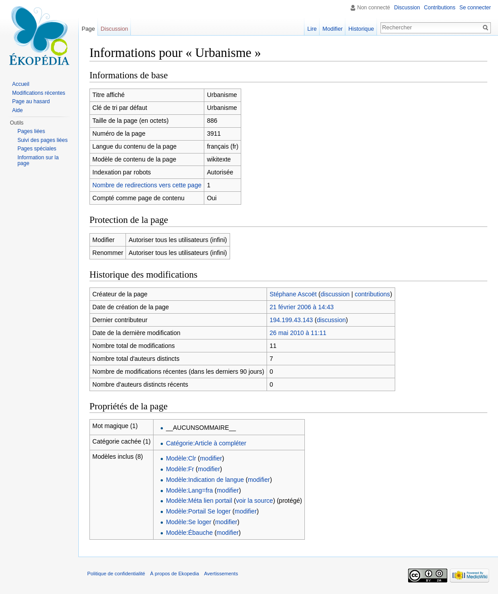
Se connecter (475, 7)
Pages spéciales (36, 148)
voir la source (254, 500)
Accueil (20, 84)
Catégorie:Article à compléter (206, 443)
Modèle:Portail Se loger (198, 511)
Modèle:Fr (180, 469)
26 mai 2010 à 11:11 (298, 332)
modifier (211, 458)
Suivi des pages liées (42, 140)
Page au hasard (31, 101)
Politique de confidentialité (116, 573)
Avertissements (221, 573)
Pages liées (31, 131)
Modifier (333, 28)
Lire (311, 28)
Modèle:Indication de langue (205, 479)
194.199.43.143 (291, 319)
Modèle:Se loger (188, 521)
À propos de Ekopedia (174, 573)
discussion (334, 294)
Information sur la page (38, 160)
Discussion (407, 7)
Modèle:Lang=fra (189, 490)
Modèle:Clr (181, 458)
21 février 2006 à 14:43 (302, 307)
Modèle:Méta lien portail (199, 500)
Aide (17, 110)
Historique (361, 28)
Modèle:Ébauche (189, 532)
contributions (372, 294)
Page (88, 28)
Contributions (440, 7)
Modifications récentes (38, 93)
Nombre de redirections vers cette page (147, 185)
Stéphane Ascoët (293, 294)
